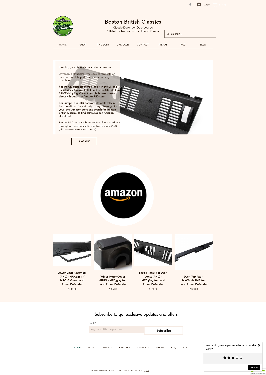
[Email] (115, 329)
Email (93, 323)
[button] (222, 4)
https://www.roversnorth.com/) (78, 129)
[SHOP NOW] (84, 141)
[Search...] (190, 34)
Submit (254, 367)
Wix (147, 371)
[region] (123, 195)
